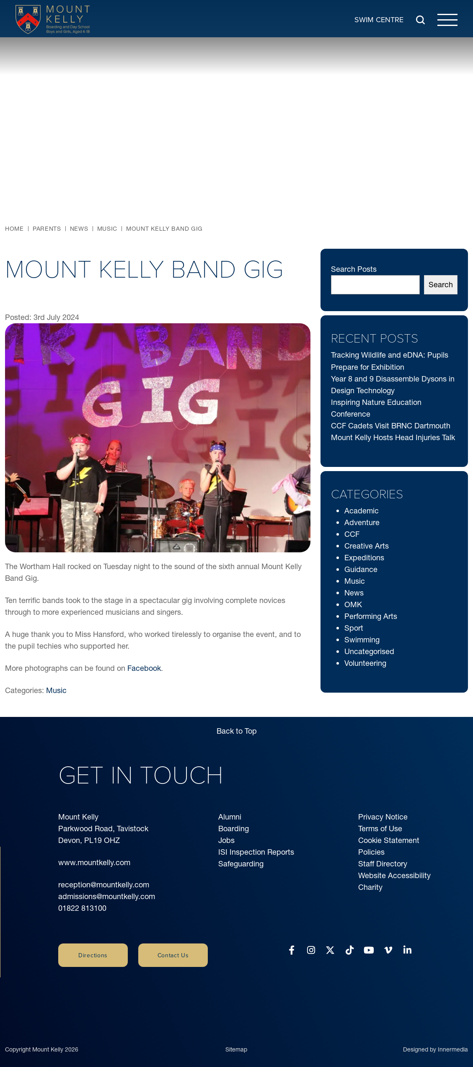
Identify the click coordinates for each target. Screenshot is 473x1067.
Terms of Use (380, 828)
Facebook (144, 668)
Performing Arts (370, 616)
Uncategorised (369, 651)
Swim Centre (378, 19)
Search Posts (354, 269)
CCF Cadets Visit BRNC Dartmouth (390, 425)
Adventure (362, 522)
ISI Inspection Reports (256, 852)
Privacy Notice (383, 817)
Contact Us (173, 955)
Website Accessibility (394, 875)
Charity (370, 887)
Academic (361, 510)
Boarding (233, 828)
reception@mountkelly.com (103, 884)
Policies (371, 852)
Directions (93, 955)
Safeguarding (241, 864)
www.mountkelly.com (94, 862)
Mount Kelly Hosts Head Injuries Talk (393, 437)
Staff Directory (382, 864)
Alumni (229, 817)
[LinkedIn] (407, 950)
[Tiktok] (350, 950)
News (354, 593)
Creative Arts (366, 546)
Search (441, 284)
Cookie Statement (388, 840)
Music (56, 690)
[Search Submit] (420, 19)
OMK (353, 604)
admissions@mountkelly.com (106, 896)
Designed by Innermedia (435, 1039)
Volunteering (365, 663)
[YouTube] (369, 950)
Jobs (226, 840)
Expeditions (364, 557)
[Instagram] (311, 950)
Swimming (362, 639)
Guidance (360, 569)
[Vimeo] (388, 950)
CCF (351, 534)
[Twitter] (330, 950)
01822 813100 (82, 908)
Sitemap (236, 1039)
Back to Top (237, 731)
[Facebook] (292, 950)
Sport (353, 628)
